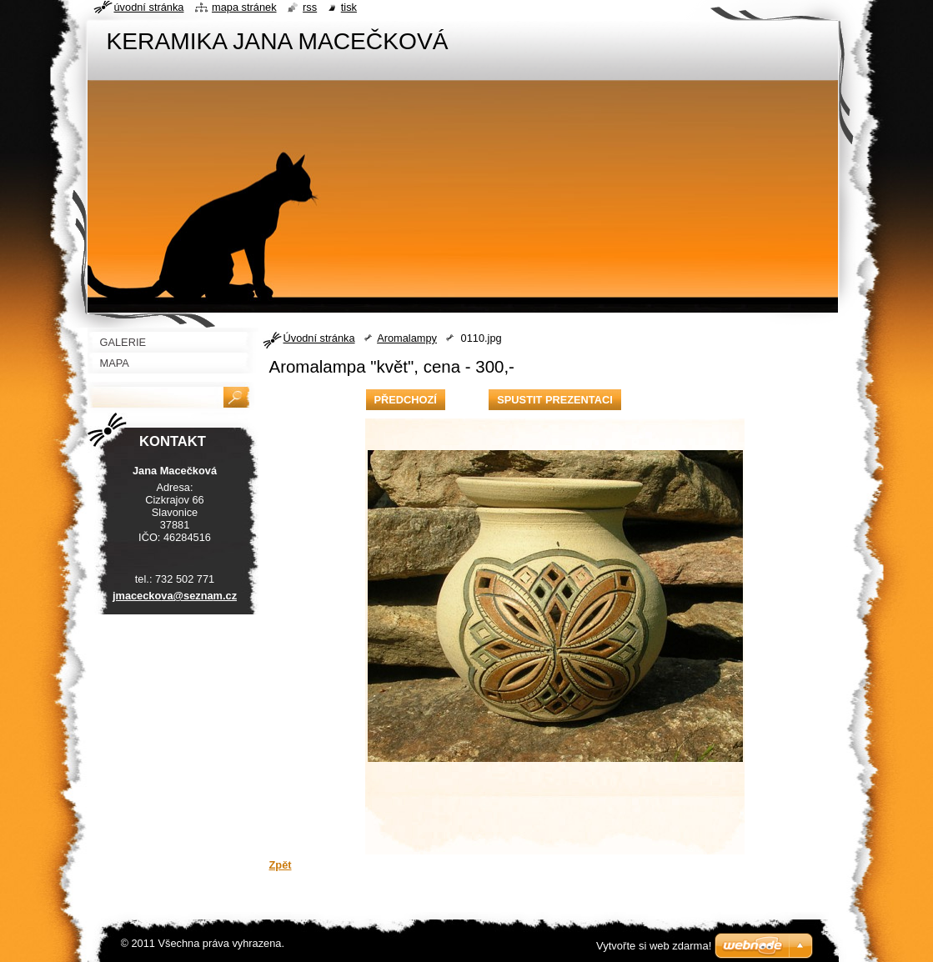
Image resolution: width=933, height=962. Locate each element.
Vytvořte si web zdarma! (653, 945)
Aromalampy (407, 338)
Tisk (349, 7)
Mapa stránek (244, 7)
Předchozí (405, 399)
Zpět (280, 865)
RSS (310, 7)
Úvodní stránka (319, 338)
